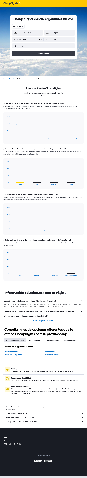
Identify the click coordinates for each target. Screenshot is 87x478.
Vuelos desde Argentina (13, 355)
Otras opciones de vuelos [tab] (15, 340)
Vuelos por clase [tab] (70, 340)
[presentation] (66, 293)
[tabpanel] (43, 193)
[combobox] (18, 26)
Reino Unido (12, 79)
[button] (26, 39)
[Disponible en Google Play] (38, 461)
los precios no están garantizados (54, 407)
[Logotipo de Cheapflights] (10, 3)
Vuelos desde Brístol (51, 355)
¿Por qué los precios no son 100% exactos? (45, 421)
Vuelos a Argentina (11, 351)
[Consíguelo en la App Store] (48, 461)
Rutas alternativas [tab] (35, 340)
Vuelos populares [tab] (53, 340)
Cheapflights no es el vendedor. (45, 413)
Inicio (5, 79)
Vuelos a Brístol (49, 351)
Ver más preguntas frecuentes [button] (43, 321)
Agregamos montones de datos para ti (45, 417)
